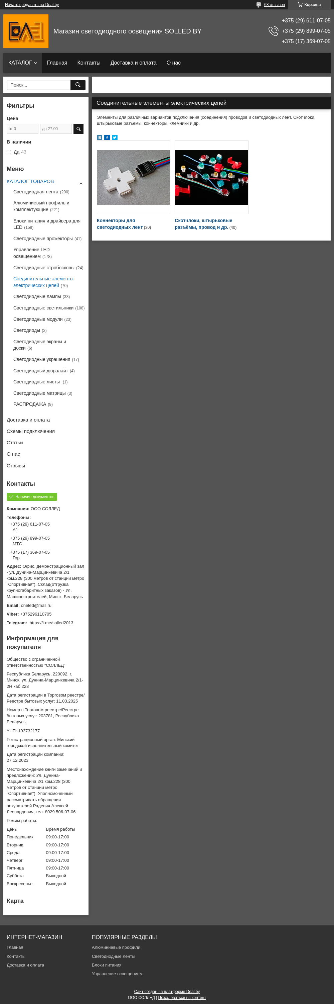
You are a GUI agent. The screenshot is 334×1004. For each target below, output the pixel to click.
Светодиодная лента (35, 191)
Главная (57, 63)
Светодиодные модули (38, 319)
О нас (174, 63)
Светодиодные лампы (37, 296)
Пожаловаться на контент (182, 997)
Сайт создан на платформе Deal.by (167, 991)
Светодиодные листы (37, 381)
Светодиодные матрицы (39, 393)
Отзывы (16, 465)
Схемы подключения (31, 431)
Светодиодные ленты (113, 956)
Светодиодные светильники (43, 307)
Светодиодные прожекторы (43, 238)
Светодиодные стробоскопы (43, 267)
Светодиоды (26, 330)
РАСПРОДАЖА (29, 404)
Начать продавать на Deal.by (32, 4)
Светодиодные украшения (41, 359)
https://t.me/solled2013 (51, 622)
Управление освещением (117, 973)
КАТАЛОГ (20, 63)
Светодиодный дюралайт (40, 370)
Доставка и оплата (134, 63)
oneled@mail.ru (36, 605)
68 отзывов (274, 4)
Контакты (89, 63)
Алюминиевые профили (116, 947)
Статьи (15, 442)
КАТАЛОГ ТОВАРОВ (30, 181)
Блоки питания (107, 965)
